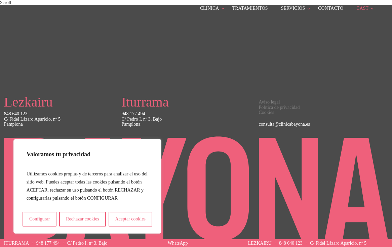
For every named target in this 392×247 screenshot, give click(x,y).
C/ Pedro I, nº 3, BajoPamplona (141, 122)
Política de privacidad (279, 107)
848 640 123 (291, 243)
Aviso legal (269, 102)
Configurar (39, 218)
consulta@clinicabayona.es (284, 124)
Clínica (209, 8)
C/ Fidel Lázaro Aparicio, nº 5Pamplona (32, 122)
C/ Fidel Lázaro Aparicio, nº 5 (338, 243)
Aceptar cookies (130, 218)
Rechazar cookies (82, 218)
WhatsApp (178, 243)
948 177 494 (48, 243)
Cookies (266, 112)
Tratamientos (250, 8)
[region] (87, 186)
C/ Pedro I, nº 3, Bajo (87, 243)
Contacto (330, 8)
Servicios (293, 8)
